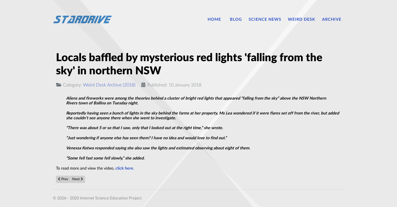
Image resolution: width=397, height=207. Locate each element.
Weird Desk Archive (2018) (109, 85)
